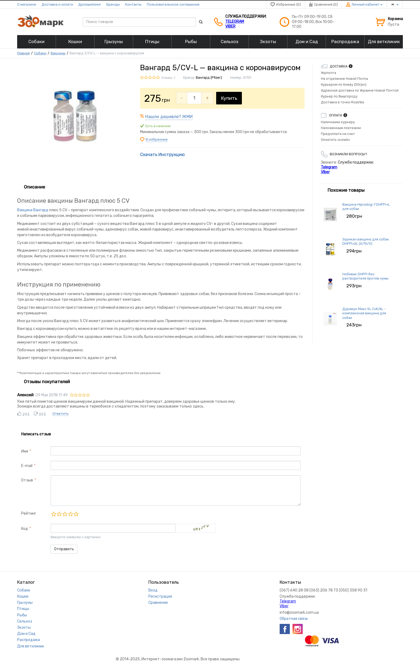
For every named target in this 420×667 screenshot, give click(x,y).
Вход (153, 590)
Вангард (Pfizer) (209, 78)
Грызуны (25, 602)
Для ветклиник (30, 646)
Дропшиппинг (89, 4)
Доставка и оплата (57, 4)
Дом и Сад (26, 633)
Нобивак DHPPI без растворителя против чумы (365, 276)
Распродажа (28, 640)
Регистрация (160, 596)
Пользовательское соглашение (173, 4)
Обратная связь (294, 618)
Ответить (60, 414)
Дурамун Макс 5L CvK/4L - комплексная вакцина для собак (364, 313)
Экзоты (24, 627)
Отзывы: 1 (168, 78)
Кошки (22, 596)
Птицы (23, 608)
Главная (23, 53)
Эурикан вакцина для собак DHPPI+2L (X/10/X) (365, 241)
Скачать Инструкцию (162, 154)
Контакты (133, 4)
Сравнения (158, 602)
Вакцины (58, 53)
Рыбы (22, 615)
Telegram (234, 21)
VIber (230, 26)
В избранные (157, 139)
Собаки (40, 53)
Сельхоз (24, 621)
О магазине (26, 4)
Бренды (113, 4)
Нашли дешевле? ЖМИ (169, 116)
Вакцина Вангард (32, 210)
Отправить (64, 549)
